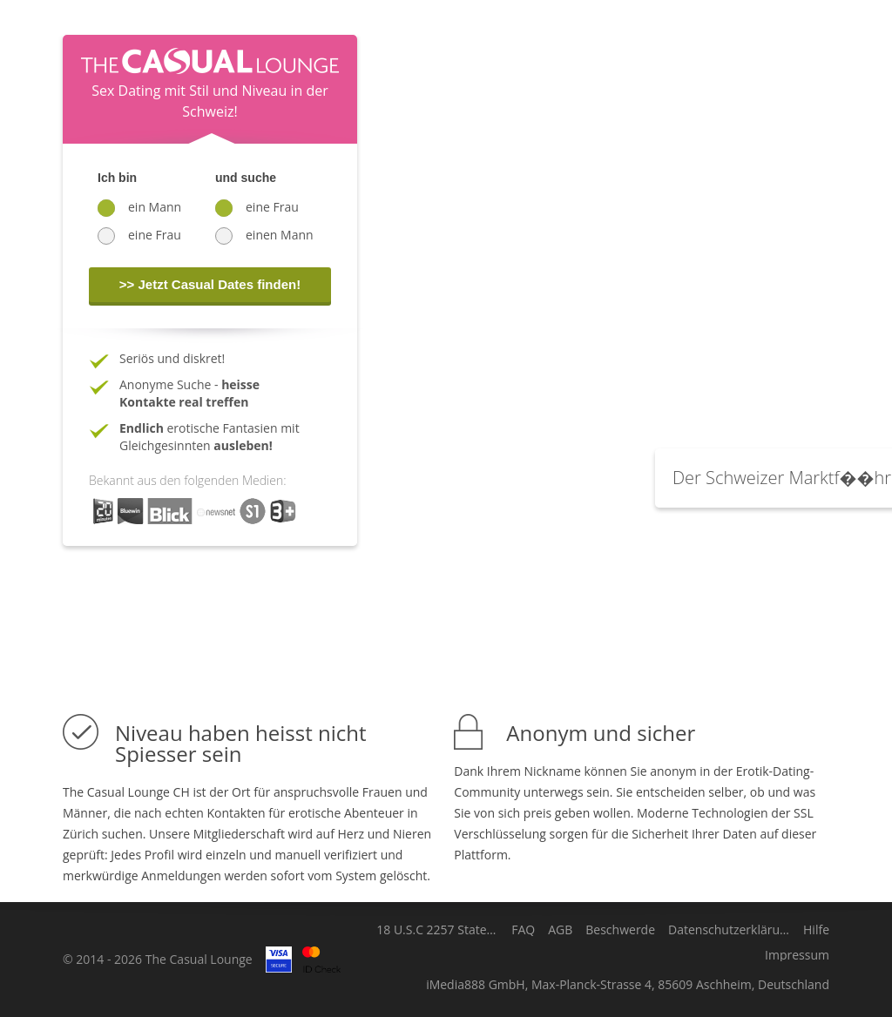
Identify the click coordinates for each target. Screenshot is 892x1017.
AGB (560, 930)
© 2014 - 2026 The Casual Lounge (158, 959)
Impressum (797, 955)
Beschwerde (620, 930)
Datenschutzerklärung (729, 930)
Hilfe (816, 930)
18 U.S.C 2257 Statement (437, 930)
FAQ (523, 930)
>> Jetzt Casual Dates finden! (210, 284)
